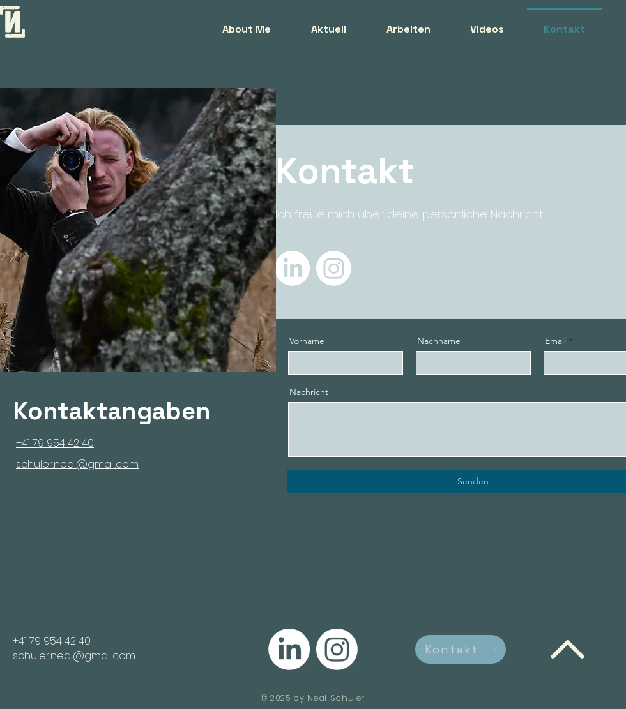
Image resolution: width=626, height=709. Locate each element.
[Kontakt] (460, 649)
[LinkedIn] (292, 268)
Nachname (439, 340)
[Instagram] (333, 268)
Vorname (306, 340)
